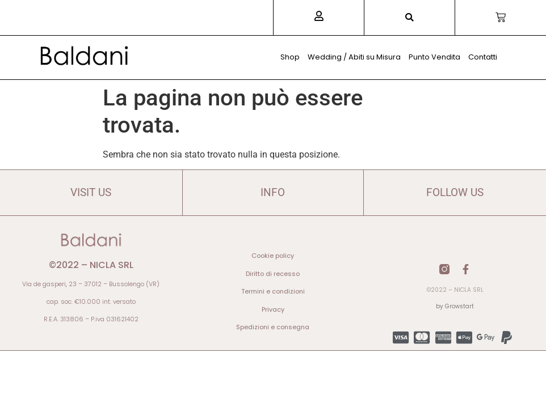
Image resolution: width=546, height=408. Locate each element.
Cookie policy (272, 255)
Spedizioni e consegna (272, 327)
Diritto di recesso (273, 273)
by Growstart (455, 306)
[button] (409, 17)
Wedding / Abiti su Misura (354, 57)
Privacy (273, 309)
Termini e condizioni (273, 291)
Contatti (482, 57)
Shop (290, 57)
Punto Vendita (434, 57)
